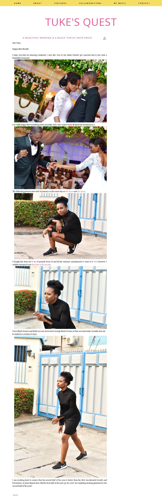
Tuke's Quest (81, 22)
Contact (144, 3)
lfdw (96, 262)
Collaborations (90, 3)
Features (60, 3)
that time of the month (41, 265)
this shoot (69, 191)
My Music (120, 3)
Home (17, 3)
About (37, 3)
